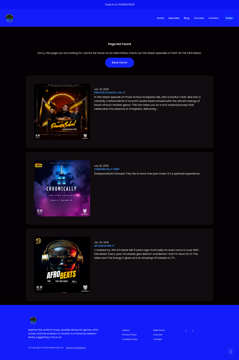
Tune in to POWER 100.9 (119, 4)
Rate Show (159, 330)
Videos (126, 330)
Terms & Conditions (76, 347)
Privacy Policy (129, 334)
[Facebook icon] (186, 331)
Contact (214, 18)
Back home (119, 62)
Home (160, 18)
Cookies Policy (130, 339)
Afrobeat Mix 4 (104, 246)
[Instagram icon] (192, 331)
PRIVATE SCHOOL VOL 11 (109, 92)
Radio (229, 18)
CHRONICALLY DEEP (106, 169)
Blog (186, 18)
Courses (199, 18)
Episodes (174, 18)
